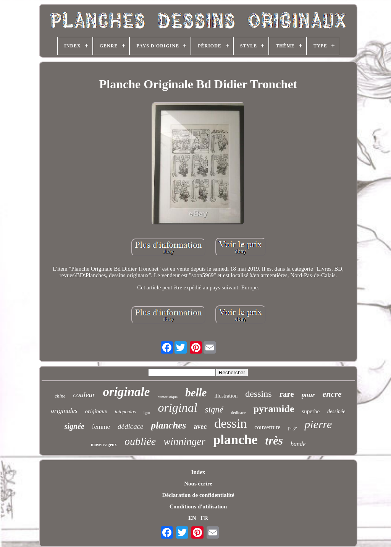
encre (332, 394)
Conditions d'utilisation (198, 506)
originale (126, 392)
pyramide (274, 408)
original (177, 407)
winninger (184, 441)
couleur (84, 395)
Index (198, 472)
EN (192, 518)
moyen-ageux (104, 444)
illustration (226, 396)
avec (200, 426)
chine (60, 396)
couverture (267, 427)
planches (168, 425)
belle (196, 392)
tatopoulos (125, 411)
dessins (258, 394)
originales (64, 410)
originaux (96, 411)
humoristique (167, 397)
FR (204, 518)
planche (235, 439)
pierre (318, 424)
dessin (230, 423)
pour (308, 395)
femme (101, 426)
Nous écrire (198, 483)
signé (214, 409)
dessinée (336, 411)
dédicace (131, 426)
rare (287, 394)
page (292, 427)
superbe (311, 411)
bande (298, 444)
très (274, 440)
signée (74, 426)
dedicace (238, 412)
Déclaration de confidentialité (198, 495)
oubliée (140, 441)
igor (147, 412)
